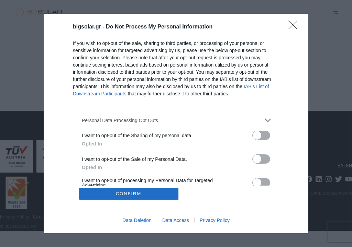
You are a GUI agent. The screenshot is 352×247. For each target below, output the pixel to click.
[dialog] (176, 123)
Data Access (175, 220)
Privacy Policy (215, 220)
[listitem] (176, 120)
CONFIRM (129, 193)
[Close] (294, 27)
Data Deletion (137, 220)
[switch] (261, 135)
